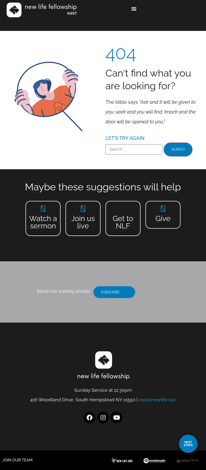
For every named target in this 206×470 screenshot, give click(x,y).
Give (162, 218)
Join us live (83, 222)
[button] (134, 9)
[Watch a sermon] (43, 208)
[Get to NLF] (123, 208)
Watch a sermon (43, 222)
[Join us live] (83, 208)
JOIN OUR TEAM (17, 460)
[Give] (163, 208)
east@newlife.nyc (157, 399)
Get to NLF (123, 222)
